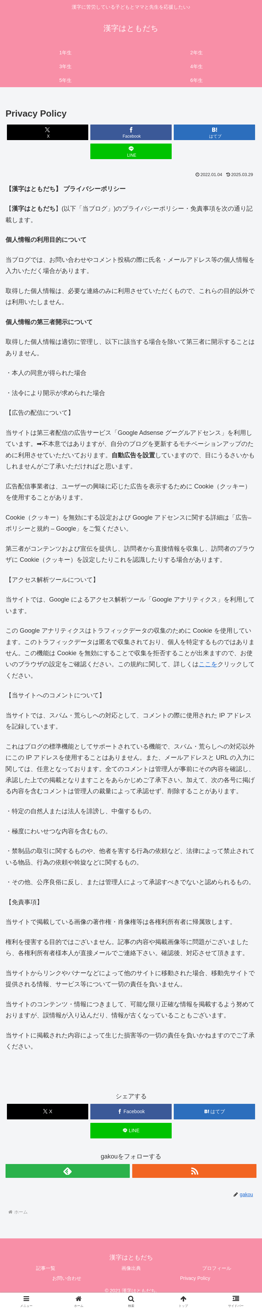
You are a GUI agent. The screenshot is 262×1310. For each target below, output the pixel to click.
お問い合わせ (66, 1278)
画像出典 (131, 1268)
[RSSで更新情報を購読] (194, 1171)
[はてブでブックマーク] (214, 132)
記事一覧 (45, 1268)
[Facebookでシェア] (131, 132)
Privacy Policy (195, 1278)
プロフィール (216, 1268)
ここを (208, 664)
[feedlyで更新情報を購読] (68, 1171)
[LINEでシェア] (131, 151)
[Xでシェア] (48, 132)
